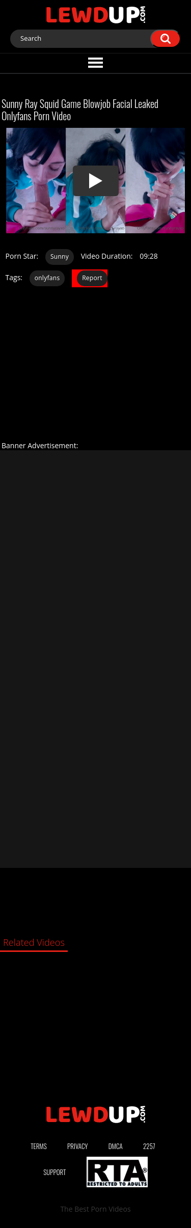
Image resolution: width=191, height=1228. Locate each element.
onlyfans (47, 278)
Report (92, 278)
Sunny (59, 256)
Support (54, 1172)
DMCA (115, 1146)
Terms (39, 1146)
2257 (149, 1146)
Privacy (77, 1146)
